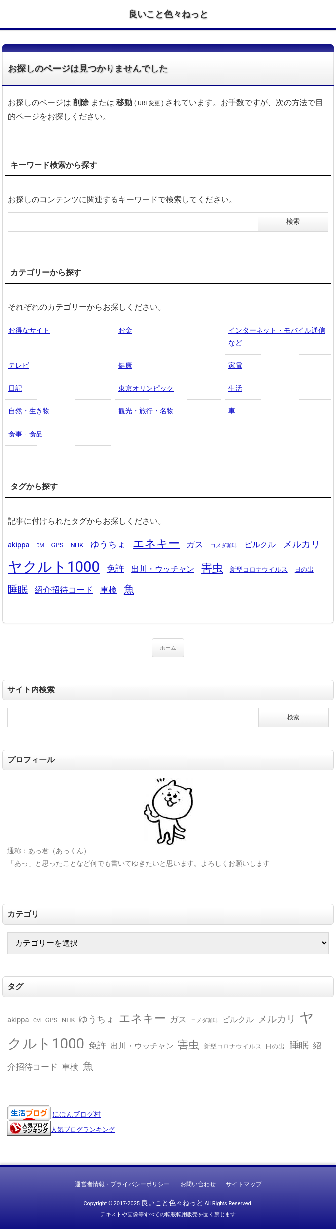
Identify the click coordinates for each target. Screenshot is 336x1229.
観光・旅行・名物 (146, 411)
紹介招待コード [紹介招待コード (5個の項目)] (64, 590)
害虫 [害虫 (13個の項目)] (212, 568)
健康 (125, 365)
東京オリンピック (146, 388)
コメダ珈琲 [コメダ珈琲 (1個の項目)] (223, 545)
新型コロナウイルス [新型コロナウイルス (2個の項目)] (259, 569)
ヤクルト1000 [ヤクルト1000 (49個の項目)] (54, 566)
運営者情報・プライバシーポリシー (122, 1184)
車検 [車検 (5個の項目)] (108, 590)
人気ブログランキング (83, 1129)
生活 (235, 388)
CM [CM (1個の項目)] (40, 545)
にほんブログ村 (76, 1114)
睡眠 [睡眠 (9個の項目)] (18, 589)
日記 (15, 388)
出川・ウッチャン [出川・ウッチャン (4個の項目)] (162, 569)
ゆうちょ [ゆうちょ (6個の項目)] (108, 544)
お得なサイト (29, 330)
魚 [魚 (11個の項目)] (129, 589)
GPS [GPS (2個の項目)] (57, 545)
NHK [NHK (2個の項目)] (76, 545)
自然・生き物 (29, 411)
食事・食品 (25, 434)
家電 (235, 365)
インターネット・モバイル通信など (276, 336)
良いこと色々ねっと (168, 14)
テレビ (18, 365)
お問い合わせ (198, 1184)
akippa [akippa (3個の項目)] (18, 545)
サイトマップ (243, 1184)
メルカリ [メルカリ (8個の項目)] (301, 544)
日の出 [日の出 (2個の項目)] (304, 569)
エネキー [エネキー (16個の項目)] (156, 543)
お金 (125, 330)
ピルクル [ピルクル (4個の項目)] (260, 544)
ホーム (168, 648)
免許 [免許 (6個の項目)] (115, 568)
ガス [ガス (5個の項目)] (195, 544)
